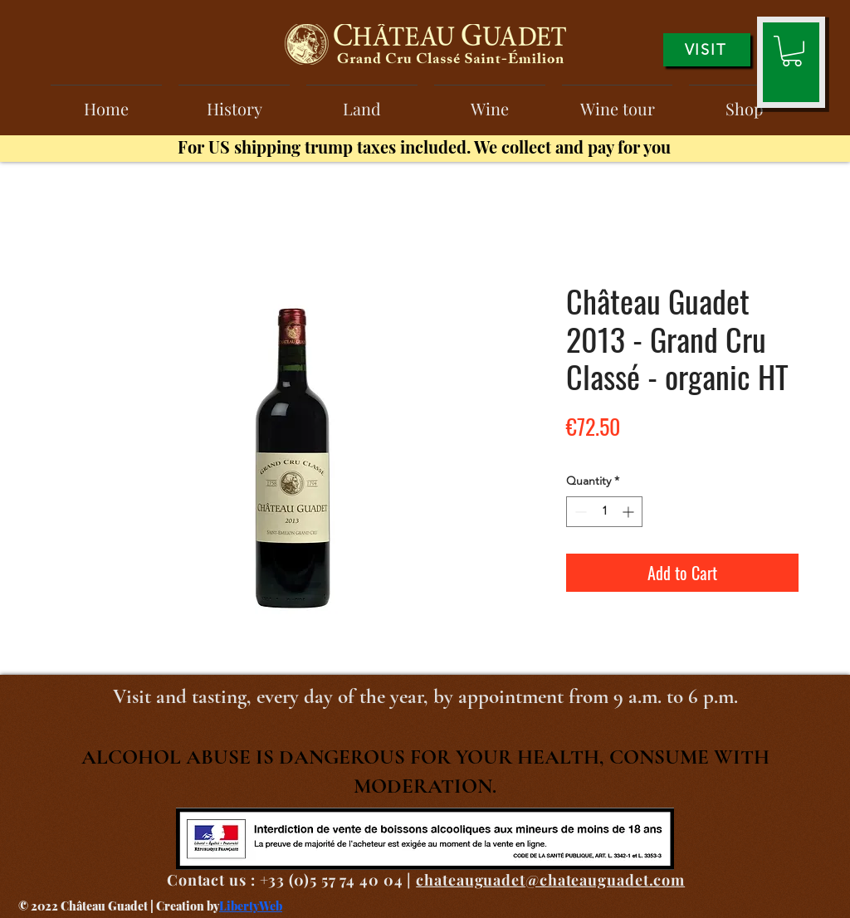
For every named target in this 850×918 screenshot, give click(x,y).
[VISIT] (706, 49)
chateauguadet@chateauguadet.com (550, 880)
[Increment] (629, 511)
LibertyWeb (250, 906)
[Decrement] (579, 511)
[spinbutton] (604, 511)
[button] (792, 51)
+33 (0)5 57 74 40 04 (331, 880)
